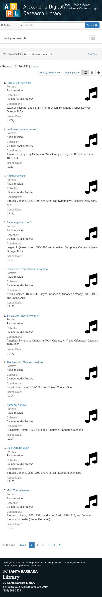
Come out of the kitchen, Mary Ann (27, 269)
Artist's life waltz (16, 176)
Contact (83, 8)
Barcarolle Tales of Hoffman (23, 315)
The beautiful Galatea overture (25, 362)
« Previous (8, 544)
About (66, 4)
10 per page (72, 72)
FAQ (76, 4)
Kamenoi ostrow (16, 405)
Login (94, 8)
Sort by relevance (50, 72)
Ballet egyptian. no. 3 (19, 222)
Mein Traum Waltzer (19, 490)
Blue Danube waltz (18, 447)
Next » (34, 66)
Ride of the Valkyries (19, 82)
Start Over (92, 54)
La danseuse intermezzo (21, 129)
